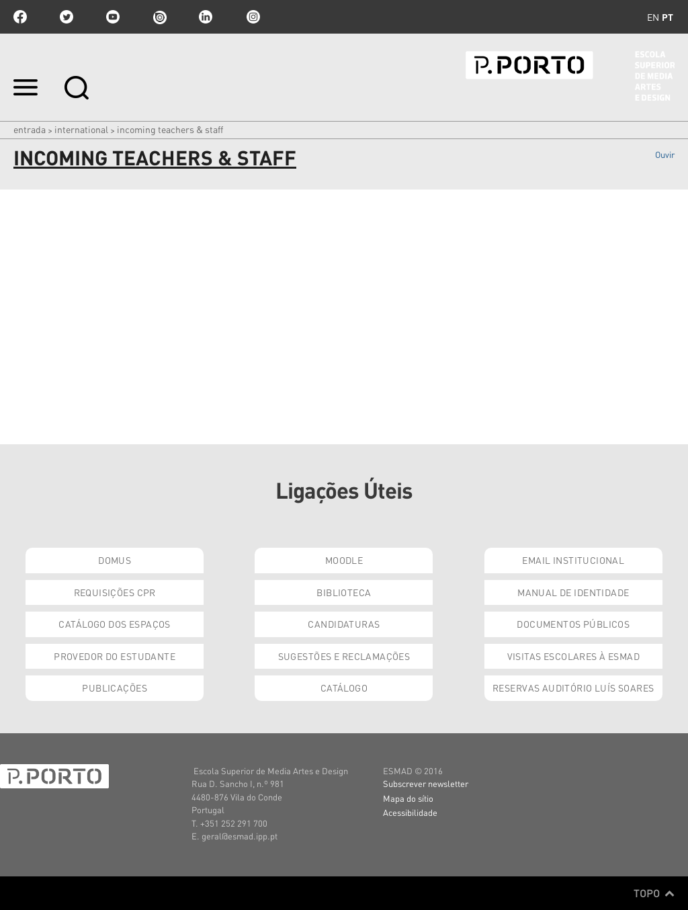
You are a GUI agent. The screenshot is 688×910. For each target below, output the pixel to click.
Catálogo (344, 687)
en (653, 17)
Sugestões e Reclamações (344, 656)
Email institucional (573, 560)
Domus (114, 560)
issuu (159, 17)
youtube (113, 17)
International (81, 129)
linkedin (205, 17)
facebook (20, 17)
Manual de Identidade (573, 592)
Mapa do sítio (408, 798)
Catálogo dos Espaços (114, 624)
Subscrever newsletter (425, 783)
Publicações (114, 687)
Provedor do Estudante (114, 656)
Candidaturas (344, 624)
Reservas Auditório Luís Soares (573, 687)
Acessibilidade (410, 812)
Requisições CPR (115, 592)
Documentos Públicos (573, 624)
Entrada (29, 129)
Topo (654, 893)
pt (667, 17)
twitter (66, 17)
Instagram (252, 17)
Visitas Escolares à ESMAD (573, 656)
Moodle (344, 560)
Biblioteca (343, 592)
